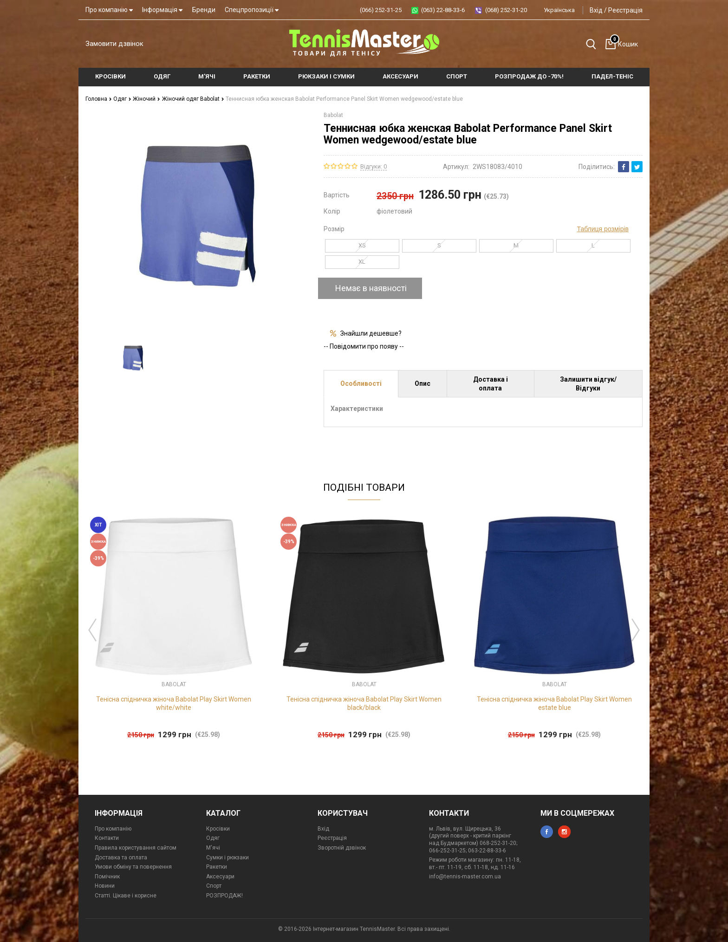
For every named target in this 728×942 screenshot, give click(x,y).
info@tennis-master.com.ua (465, 876)
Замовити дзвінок (114, 43)
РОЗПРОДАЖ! (224, 895)
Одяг (122, 99)
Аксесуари (220, 876)
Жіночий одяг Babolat (193, 99)
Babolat (333, 115)
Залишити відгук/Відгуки (588, 383)
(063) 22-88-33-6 (443, 9)
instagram (564, 831)
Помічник (107, 876)
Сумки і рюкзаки (227, 857)
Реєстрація (625, 10)
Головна (98, 99)
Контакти (107, 838)
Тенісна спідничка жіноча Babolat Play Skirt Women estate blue (554, 703)
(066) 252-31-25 (381, 9)
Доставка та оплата (121, 857)
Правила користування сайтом (135, 848)
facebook (546, 831)
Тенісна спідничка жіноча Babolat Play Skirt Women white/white (173, 703)
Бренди (203, 9)
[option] (133, 358)
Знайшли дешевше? (371, 333)
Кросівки (218, 828)
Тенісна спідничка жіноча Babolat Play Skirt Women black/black (364, 703)
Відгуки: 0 (373, 166)
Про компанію (109, 9)
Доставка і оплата (490, 383)
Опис (422, 383)
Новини (105, 886)
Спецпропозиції (252, 9)
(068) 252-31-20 (506, 9)
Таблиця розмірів (603, 229)
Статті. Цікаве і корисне (125, 895)
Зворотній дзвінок (342, 848)
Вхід (596, 10)
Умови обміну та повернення (133, 867)
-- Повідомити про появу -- (364, 346)
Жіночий (146, 99)
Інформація (162, 9)
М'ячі (213, 848)
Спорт (213, 886)
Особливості (361, 383)
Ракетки (216, 867)
